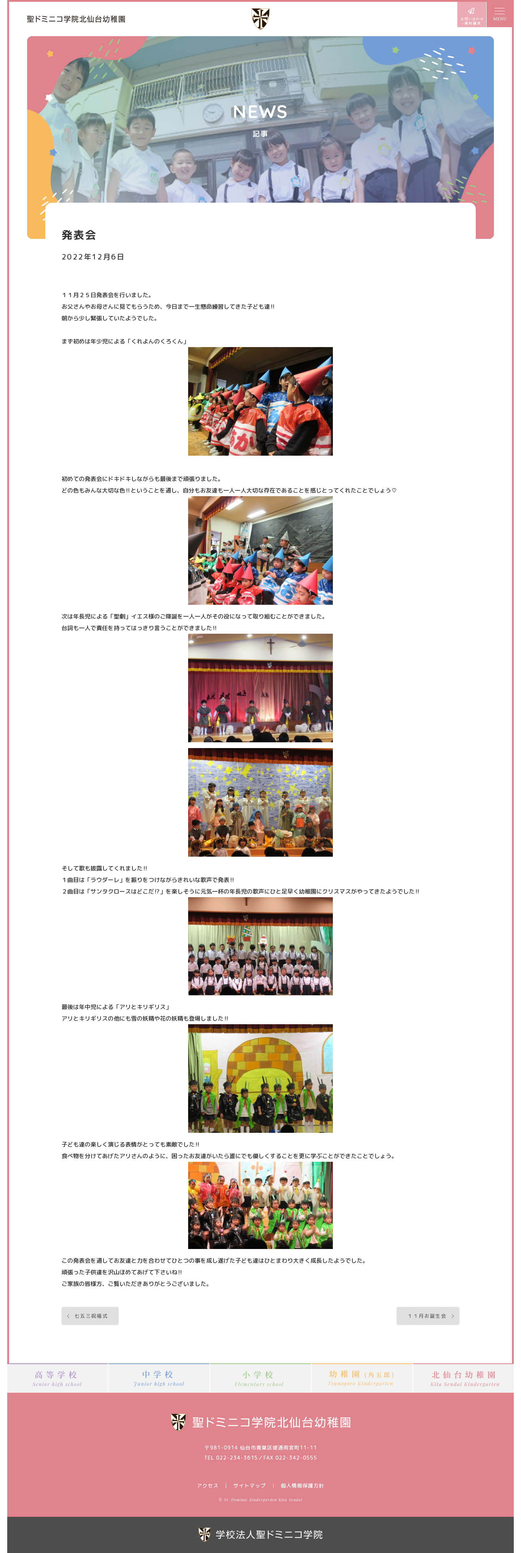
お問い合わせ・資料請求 (471, 14)
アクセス (208, 1485)
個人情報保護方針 (302, 1485)
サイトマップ (249, 1485)
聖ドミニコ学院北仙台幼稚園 (76, 19)
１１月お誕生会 (426, 1315)
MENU (499, 14)
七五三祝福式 (91, 1315)
